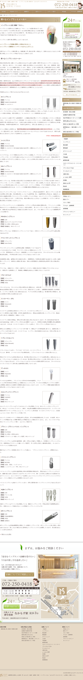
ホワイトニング (67, 151)
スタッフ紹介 (66, 202)
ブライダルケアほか (68, 168)
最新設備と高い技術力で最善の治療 (72, 104)
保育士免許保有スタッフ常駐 (71, 131)
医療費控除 (66, 189)
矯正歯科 (65, 145)
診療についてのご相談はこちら (19, 574)
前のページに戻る (6, 534)
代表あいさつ (66, 196)
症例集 (65, 180)
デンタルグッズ (67, 171)
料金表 (65, 186)
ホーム (4, 12)
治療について (66, 135)
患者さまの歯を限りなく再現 (71, 124)
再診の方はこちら (72, 30)
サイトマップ (66, 214)
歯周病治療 (66, 160)
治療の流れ (66, 174)
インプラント (66, 142)
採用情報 (65, 208)
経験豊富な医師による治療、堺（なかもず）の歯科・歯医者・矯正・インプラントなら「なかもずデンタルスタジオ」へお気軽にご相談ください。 (42, 675)
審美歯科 (65, 148)
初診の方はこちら (72, 25)
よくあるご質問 (67, 177)
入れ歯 (65, 154)
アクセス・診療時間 (68, 205)
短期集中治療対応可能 (69, 115)
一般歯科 (65, 139)
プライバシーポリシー (69, 211)
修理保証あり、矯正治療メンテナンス (72, 127)
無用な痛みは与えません (69, 121)
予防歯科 (65, 157)
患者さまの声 (66, 183)
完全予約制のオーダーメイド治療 (72, 118)
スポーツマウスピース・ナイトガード (72, 164)
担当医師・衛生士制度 (69, 112)
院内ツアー (66, 199)
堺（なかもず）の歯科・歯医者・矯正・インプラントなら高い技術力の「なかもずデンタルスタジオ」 (24, 1)
